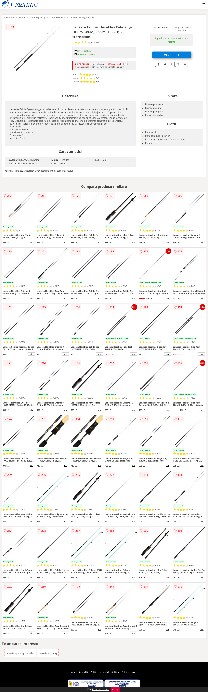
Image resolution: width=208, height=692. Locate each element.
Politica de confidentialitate (105, 672)
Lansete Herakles (57, 17)
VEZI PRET (171, 55)
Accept (115, 689)
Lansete (21, 17)
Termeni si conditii (78, 672)
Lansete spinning (37, 17)
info (31, 242)
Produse (10, 17)
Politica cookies (130, 672)
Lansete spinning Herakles (82, 17)
